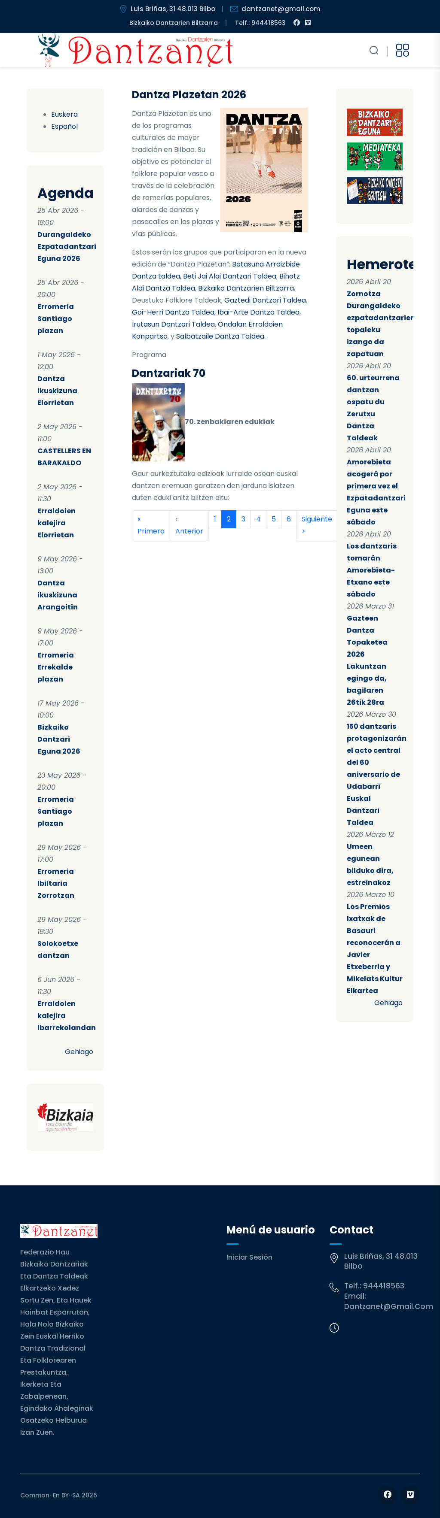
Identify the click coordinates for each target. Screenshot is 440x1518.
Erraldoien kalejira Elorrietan (56, 523)
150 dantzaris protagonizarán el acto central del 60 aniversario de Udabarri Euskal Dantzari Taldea (376, 774)
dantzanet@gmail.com (388, 1306)
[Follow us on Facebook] (387, 1494)
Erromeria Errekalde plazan (55, 667)
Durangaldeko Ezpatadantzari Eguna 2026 (66, 247)
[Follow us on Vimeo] (410, 1494)
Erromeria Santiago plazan (55, 319)
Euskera (64, 114)
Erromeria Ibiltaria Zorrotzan (55, 883)
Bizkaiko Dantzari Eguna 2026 (58, 739)
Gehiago (79, 1052)
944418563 (383, 1286)
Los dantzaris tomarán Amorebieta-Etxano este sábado (372, 570)
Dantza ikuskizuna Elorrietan (57, 391)
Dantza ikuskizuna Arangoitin (57, 595)
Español (64, 126)
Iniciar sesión (249, 1257)
